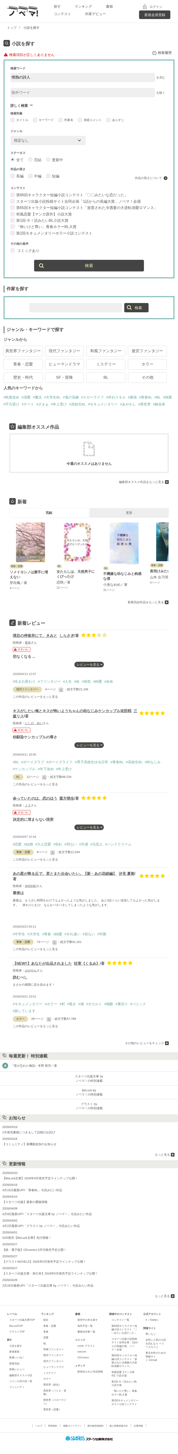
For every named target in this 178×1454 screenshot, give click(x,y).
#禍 (81, 1004)
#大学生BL (52, 397)
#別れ (57, 844)
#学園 (101, 934)
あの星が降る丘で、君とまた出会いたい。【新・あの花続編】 (65, 874)
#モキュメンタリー (103, 404)
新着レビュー (17, 1369)
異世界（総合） (52, 1384)
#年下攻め (46, 769)
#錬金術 (159, 404)
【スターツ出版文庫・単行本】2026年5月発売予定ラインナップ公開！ (50, 1273)
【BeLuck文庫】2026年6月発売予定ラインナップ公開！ (40, 1178)
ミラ (28, 805)
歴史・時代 (23, 377)
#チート (28, 404)
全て (17, 160)
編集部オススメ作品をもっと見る (141, 482)
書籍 (109, 6)
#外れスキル (115, 397)
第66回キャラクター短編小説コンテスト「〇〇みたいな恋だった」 (69, 195)
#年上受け (59, 404)
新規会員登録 (154, 15)
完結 (34, 160)
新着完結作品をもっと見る (146, 602)
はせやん (31, 970)
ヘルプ (38, 1426)
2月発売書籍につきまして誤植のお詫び (28, 1132)
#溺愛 (26, 397)
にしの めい (34, 723)
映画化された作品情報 (90, 1371)
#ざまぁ (42, 404)
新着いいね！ (17, 1357)
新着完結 (14, 1363)
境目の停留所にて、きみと (35, 636)
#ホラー (51, 1004)
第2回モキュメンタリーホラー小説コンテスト (51, 233)
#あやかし (128, 404)
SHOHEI (30, 886)
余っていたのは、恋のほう (35, 798)
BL (106, 377)
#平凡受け (11, 404)
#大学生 (33, 934)
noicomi (81, 1351)
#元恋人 (96, 844)
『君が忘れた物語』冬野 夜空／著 (34, 1065)
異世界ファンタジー (23, 351)
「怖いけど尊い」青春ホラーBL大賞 (43, 227)
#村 (62, 1004)
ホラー (147, 364)
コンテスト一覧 (120, 1319)
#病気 (86, 681)
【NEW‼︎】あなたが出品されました (42, 963)
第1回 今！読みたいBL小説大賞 (39, 220)
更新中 (54, 160)
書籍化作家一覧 (86, 1331)
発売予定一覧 (85, 1325)
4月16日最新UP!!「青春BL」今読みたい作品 (32, 1190)
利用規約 (52, 1426)
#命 (76, 681)
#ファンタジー (49, 681)
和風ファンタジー (106, 351)
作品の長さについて (148, 178)
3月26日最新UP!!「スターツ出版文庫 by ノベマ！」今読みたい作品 (47, 1285)
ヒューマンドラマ (64, 364)
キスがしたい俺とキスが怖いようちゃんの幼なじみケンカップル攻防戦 (72, 711)
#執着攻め (11, 397)
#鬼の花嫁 (71, 397)
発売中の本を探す (87, 1319)
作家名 (65, 120)
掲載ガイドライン (72, 1426)
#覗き (71, 1004)
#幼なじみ (153, 762)
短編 (52, 176)
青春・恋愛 (23, 364)
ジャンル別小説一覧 (20, 1381)
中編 (34, 176)
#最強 (132, 397)
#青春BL (145, 397)
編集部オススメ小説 (20, 1375)
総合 (45, 1319)
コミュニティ (17, 1387)
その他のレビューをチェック (144, 1043)
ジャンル (16, 131)
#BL (158, 397)
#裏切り (121, 1004)
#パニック (138, 1004)
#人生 (67, 681)
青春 (45, 1331)
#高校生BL (77, 404)
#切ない (70, 844)
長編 (17, 176)
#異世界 (144, 404)
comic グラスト (86, 1345)
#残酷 (108, 1004)
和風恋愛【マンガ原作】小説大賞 (41, 214)
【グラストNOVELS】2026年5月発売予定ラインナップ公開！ (44, 1261)
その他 (147, 377)
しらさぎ (66, 636)
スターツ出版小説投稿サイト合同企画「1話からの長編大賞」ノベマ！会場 (75, 201)
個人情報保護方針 (118, 1426)
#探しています (24, 1011)
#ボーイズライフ (59, 762)
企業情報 (138, 1426)
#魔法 (37, 397)
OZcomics (83, 1357)
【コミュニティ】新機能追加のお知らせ (29, 1144)
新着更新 (14, 1351)
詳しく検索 (19, 106)
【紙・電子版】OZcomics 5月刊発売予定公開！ (34, 1250)
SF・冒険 (64, 377)
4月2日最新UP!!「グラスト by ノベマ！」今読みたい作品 (41, 1226)
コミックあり (24, 251)
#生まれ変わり (24, 681)
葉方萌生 (66, 798)
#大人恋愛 (43, 844)
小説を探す (15, 1345)
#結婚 (28, 844)
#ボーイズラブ (32, 762)
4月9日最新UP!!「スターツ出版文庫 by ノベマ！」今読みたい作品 (47, 1214)
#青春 (46, 934)
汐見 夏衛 (126, 874)
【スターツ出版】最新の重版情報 (25, 1202)
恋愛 (45, 1337)
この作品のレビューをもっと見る (35, 696)
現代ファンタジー (64, 351)
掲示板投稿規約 (95, 1426)
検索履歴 (162, 53)
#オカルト (94, 1004)
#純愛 (167, 397)
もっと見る (162, 1154)
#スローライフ (92, 397)
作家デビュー (95, 14)
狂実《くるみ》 (87, 963)
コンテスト (62, 14)
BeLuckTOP (16, 1325)
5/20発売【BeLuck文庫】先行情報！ (26, 1237)
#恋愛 (17, 844)
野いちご (151, 1334)
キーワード (43, 120)
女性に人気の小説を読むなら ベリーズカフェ (156, 1343)
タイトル (19, 120)
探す (57, 6)
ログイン (155, 7)
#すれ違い (72, 934)
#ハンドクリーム (118, 844)
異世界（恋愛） (52, 1409)
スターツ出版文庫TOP (22, 1319)
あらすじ (115, 120)
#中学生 (19, 934)
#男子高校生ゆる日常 (91, 762)
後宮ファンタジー (147, 351)
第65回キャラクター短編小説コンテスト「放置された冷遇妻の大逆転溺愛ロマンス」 (84, 208)
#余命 (108, 681)
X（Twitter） (153, 1319)
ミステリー (106, 364)
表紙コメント (90, 120)
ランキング (83, 6)
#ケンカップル (24, 769)
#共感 (83, 844)
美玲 (28, 642)
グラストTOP (17, 1331)
